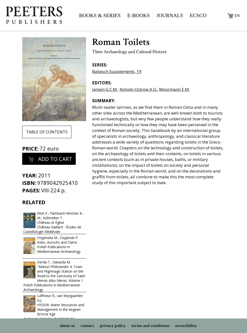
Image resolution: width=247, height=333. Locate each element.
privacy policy (113, 325)
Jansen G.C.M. (105, 89)
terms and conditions (150, 325)
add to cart (49, 159)
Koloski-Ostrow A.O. (138, 89)
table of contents (47, 132)
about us (67, 325)
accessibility (186, 325)
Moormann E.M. (174, 89)
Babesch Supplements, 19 (116, 71)
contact (87, 325)
